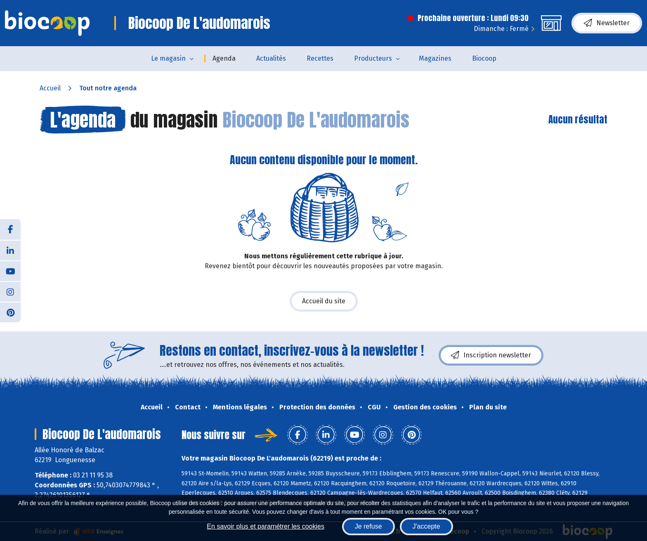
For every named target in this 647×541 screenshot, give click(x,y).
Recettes (320, 58)
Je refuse (368, 526)
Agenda (224, 58)
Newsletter (607, 23)
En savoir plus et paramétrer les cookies (265, 526)
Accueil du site (323, 301)
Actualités (271, 58)
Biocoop (484, 58)
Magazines (435, 58)
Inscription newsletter (491, 355)
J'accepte (426, 526)
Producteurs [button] (373, 58)
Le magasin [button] (168, 58)
